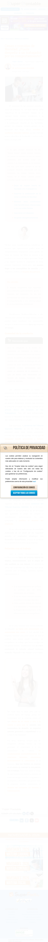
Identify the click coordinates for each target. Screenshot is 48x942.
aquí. (34, 481)
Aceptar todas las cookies (24, 493)
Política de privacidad (29, 448)
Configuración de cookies (24, 487)
